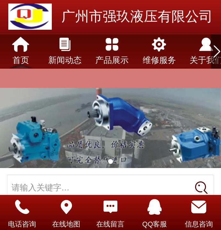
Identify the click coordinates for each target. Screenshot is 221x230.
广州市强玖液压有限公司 (137, 16)
